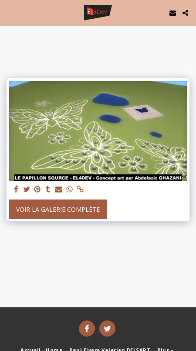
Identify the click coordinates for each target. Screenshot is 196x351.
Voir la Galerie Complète (58, 209)
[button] (9, 12)
